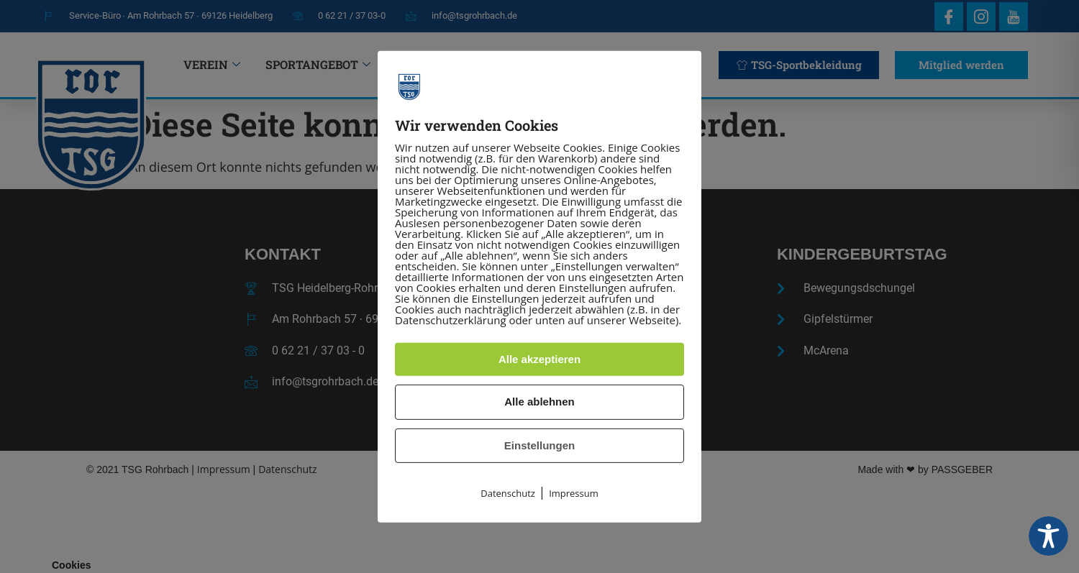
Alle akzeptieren (539, 359)
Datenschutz (508, 493)
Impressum (573, 493)
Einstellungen (539, 445)
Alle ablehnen (539, 401)
